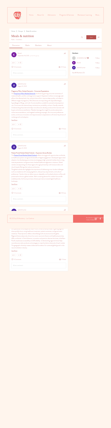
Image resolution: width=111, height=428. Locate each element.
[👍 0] (13, 62)
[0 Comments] (16, 67)
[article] (38, 64)
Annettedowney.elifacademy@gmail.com (98, 217)
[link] (16, 45)
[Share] (65, 53)
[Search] (82, 37)
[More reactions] (19, 62)
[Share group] (98, 37)
